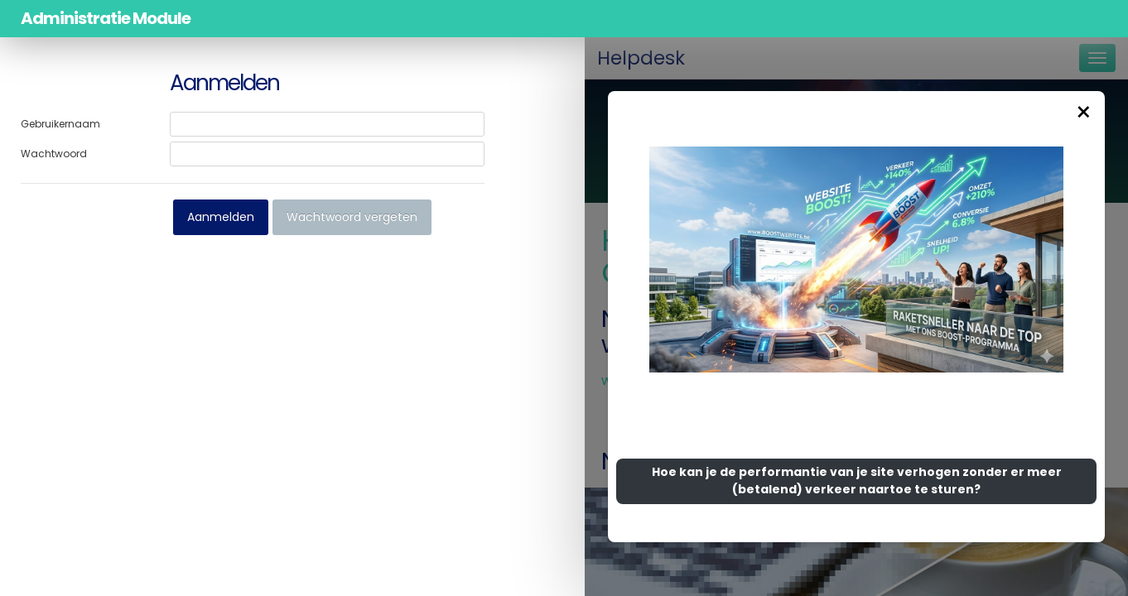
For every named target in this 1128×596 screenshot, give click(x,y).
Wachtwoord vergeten (352, 217)
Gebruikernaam (60, 124)
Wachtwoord (54, 154)
